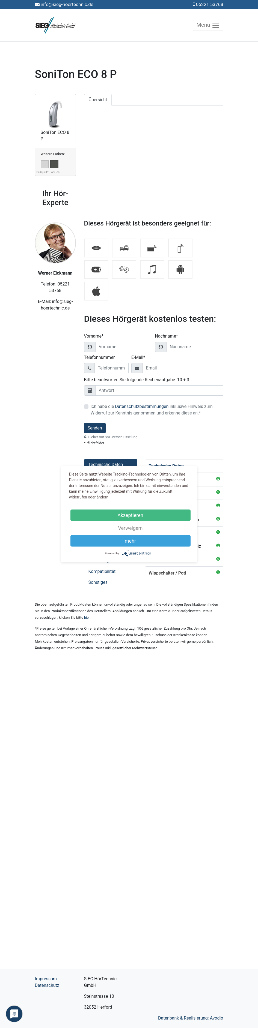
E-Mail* (138, 357)
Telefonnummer (99, 357)
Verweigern (130, 528)
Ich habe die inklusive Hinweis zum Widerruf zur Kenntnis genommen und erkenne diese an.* (152, 410)
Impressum (46, 978)
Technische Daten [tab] (105, 464)
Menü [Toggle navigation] (208, 25)
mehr (130, 541)
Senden (95, 428)
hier (87, 617)
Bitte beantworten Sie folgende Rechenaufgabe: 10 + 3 (136, 379)
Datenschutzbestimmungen (141, 406)
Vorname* (93, 336)
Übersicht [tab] (98, 99)
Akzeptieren (130, 515)
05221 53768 (209, 4)
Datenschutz (47, 985)
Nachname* (166, 336)
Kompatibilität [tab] (102, 571)
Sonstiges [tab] (98, 582)
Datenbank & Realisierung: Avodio (190, 1018)
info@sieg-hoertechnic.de (67, 4)
